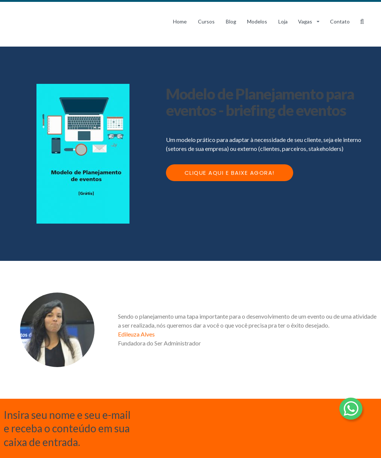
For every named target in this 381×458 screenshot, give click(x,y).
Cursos (206, 21)
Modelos (257, 21)
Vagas (305, 21)
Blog (231, 21)
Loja (283, 21)
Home (180, 21)
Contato (340, 21)
